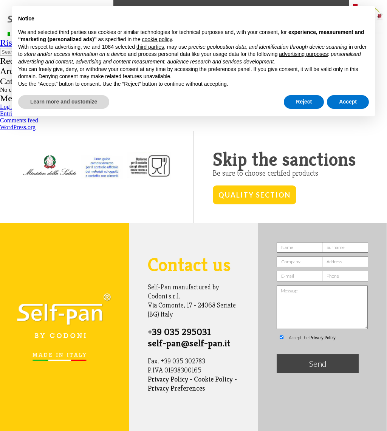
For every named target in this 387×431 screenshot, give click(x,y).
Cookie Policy (213, 379)
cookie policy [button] (157, 39)
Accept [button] (348, 102)
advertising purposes (303, 54)
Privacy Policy (168, 379)
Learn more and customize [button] (63, 102)
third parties (150, 47)
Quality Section (254, 195)
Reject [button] (304, 102)
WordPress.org (18, 127)
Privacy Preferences (176, 388)
